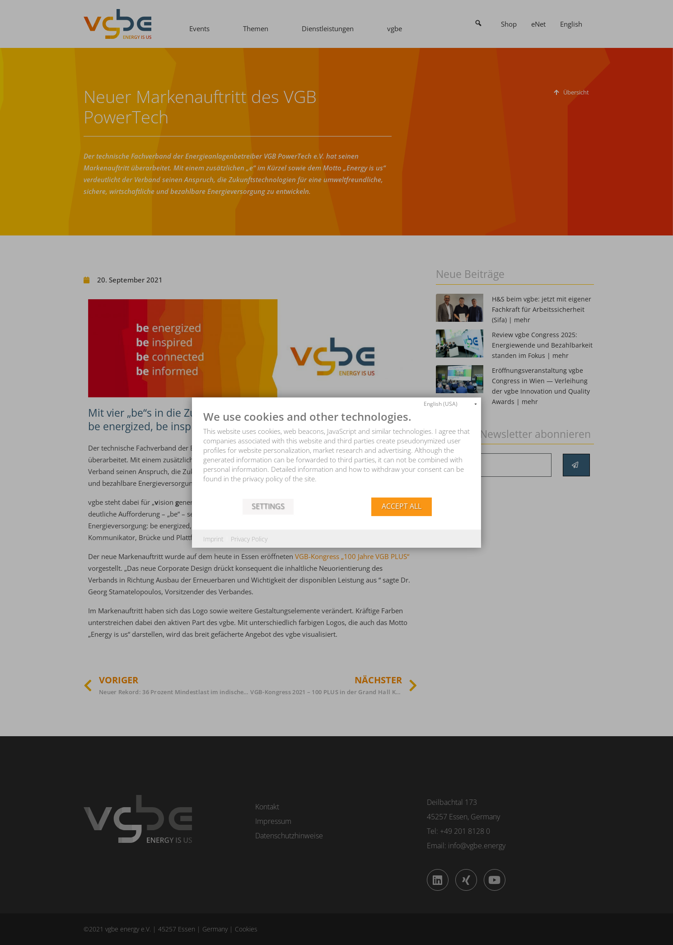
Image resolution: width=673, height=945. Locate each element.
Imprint (213, 538)
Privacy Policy (249, 538)
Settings (268, 506)
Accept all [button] (401, 506)
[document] (336, 454)
